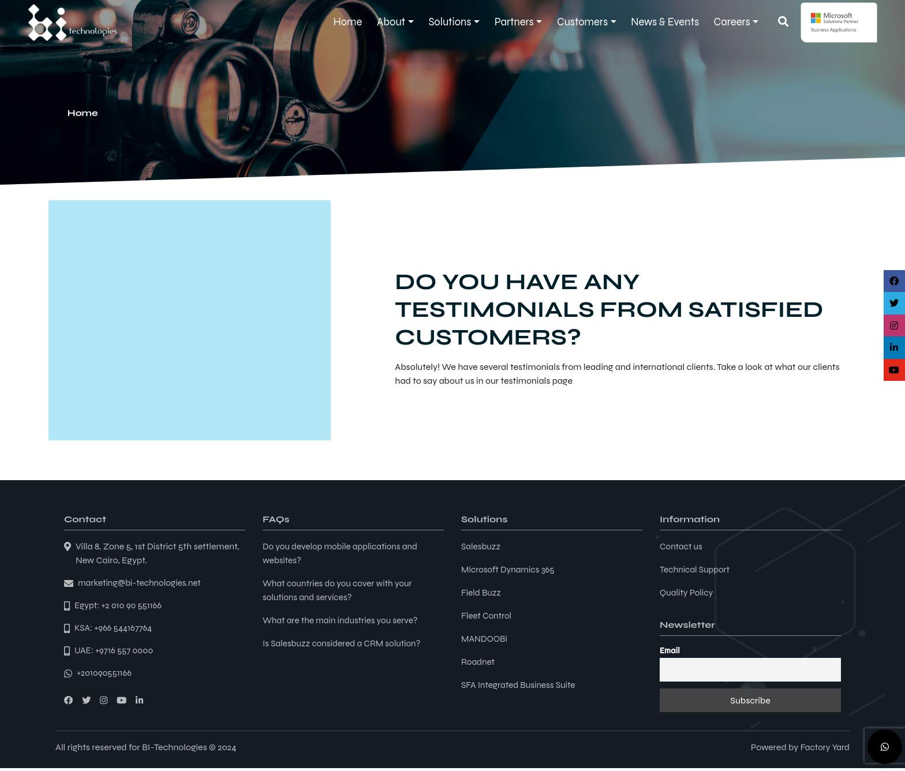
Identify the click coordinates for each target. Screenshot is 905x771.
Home (348, 22)
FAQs (276, 519)
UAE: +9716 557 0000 (115, 652)
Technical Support (696, 569)
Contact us (682, 546)
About (391, 22)
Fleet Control (487, 615)
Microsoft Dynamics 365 (510, 569)
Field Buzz (482, 592)
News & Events (665, 22)
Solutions (449, 22)
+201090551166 (105, 675)
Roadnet (478, 661)
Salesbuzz (481, 546)
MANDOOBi (485, 638)
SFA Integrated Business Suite (521, 684)
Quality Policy (688, 592)
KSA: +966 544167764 (115, 629)
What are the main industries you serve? (344, 620)
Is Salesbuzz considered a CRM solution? (345, 643)
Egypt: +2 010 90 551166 (120, 606)
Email (670, 650)
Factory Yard (824, 749)
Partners (514, 22)
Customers (582, 22)
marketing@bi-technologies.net (142, 583)
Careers (732, 22)
